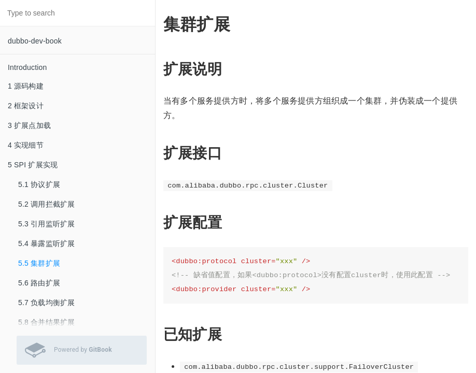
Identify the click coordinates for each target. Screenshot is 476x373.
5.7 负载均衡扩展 (46, 302)
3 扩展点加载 (29, 125)
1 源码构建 (26, 86)
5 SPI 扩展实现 (33, 165)
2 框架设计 (26, 106)
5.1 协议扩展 (39, 184)
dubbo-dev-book (35, 41)
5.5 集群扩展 (39, 263)
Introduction (27, 67)
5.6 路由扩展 (39, 283)
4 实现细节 (26, 145)
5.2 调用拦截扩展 (46, 204)
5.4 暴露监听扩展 (46, 243)
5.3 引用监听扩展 (46, 224)
